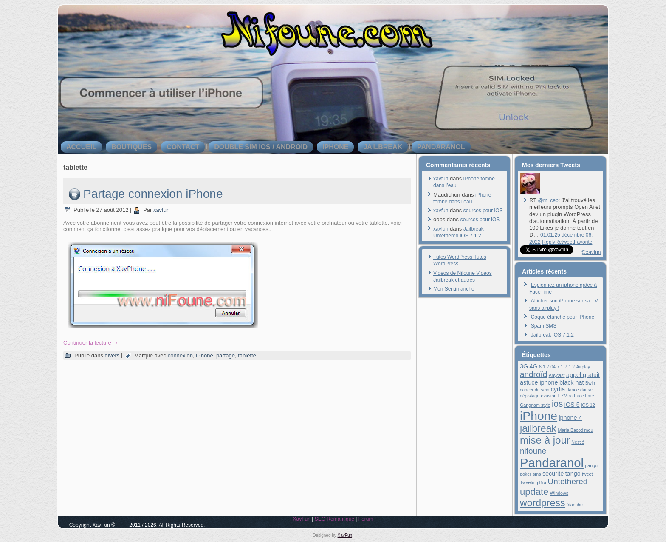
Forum (365, 519)
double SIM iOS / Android (261, 147)
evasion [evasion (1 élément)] (549, 395)
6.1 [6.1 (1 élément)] (542, 366)
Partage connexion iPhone (153, 193)
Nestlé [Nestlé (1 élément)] (577, 442)
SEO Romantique (334, 519)
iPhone (335, 147)
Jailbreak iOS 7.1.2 (552, 335)
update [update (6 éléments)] (534, 491)
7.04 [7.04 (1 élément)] (551, 366)
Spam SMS (544, 326)
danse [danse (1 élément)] (586, 389)
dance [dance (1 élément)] (573, 389)
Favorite (583, 242)
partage (225, 355)
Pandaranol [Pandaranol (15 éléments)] (552, 463)
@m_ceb (548, 200)
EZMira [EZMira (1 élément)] (565, 395)
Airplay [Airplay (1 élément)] (583, 366)
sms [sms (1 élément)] (537, 473)
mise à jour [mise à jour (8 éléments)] (545, 440)
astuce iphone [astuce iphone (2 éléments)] (539, 382)
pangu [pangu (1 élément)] (591, 465)
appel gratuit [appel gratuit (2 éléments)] (583, 374)
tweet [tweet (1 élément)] (587, 473)
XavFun (301, 519)
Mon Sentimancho (453, 289)
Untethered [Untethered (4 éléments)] (568, 481)
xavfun (161, 210)
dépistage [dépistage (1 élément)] (529, 395)
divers (112, 355)
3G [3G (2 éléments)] (524, 366)
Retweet (564, 242)
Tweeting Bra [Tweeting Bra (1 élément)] (533, 482)
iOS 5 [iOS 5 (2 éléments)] (572, 404)
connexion (180, 355)
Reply (548, 242)
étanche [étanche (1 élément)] (575, 504)
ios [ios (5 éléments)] (557, 403)
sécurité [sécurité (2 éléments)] (553, 473)
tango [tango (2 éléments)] (573, 473)
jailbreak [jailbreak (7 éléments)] (538, 428)
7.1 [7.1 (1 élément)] (560, 366)
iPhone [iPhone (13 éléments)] (538, 415)
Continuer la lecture (90, 342)
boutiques (131, 147)
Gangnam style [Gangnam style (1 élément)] (535, 405)
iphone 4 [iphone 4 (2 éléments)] (570, 417)
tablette (247, 355)
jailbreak (382, 147)
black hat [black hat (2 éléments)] (571, 382)
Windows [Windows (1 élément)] (559, 493)
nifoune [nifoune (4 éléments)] (533, 450)
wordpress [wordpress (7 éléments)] (542, 502)
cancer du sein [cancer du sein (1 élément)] (534, 389)
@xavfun (591, 252)
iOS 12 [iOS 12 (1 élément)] (588, 405)
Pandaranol (441, 147)
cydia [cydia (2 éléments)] (558, 389)
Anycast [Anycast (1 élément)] (557, 375)
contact (182, 147)
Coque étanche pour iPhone (562, 317)
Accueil (81, 147)
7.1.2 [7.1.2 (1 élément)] (570, 366)
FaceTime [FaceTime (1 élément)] (584, 395)
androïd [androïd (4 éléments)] (533, 374)
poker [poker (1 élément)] (525, 473)
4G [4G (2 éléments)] (534, 366)
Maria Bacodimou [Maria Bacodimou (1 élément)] (575, 430)
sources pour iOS (483, 211)
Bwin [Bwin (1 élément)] (590, 382)
